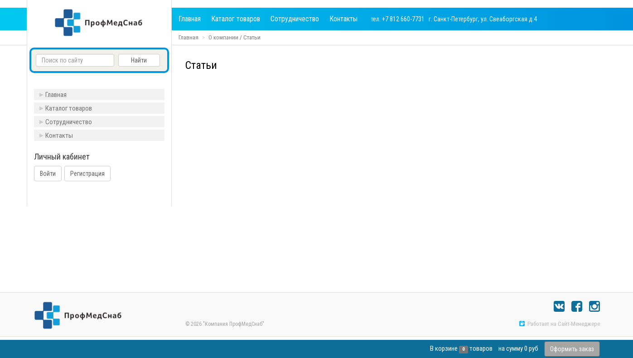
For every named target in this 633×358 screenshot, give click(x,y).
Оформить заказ (572, 349)
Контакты (343, 19)
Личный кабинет (62, 156)
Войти (48, 173)
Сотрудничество (295, 19)
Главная (190, 19)
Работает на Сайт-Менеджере (559, 323)
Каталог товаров (235, 19)
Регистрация (87, 173)
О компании (223, 37)
